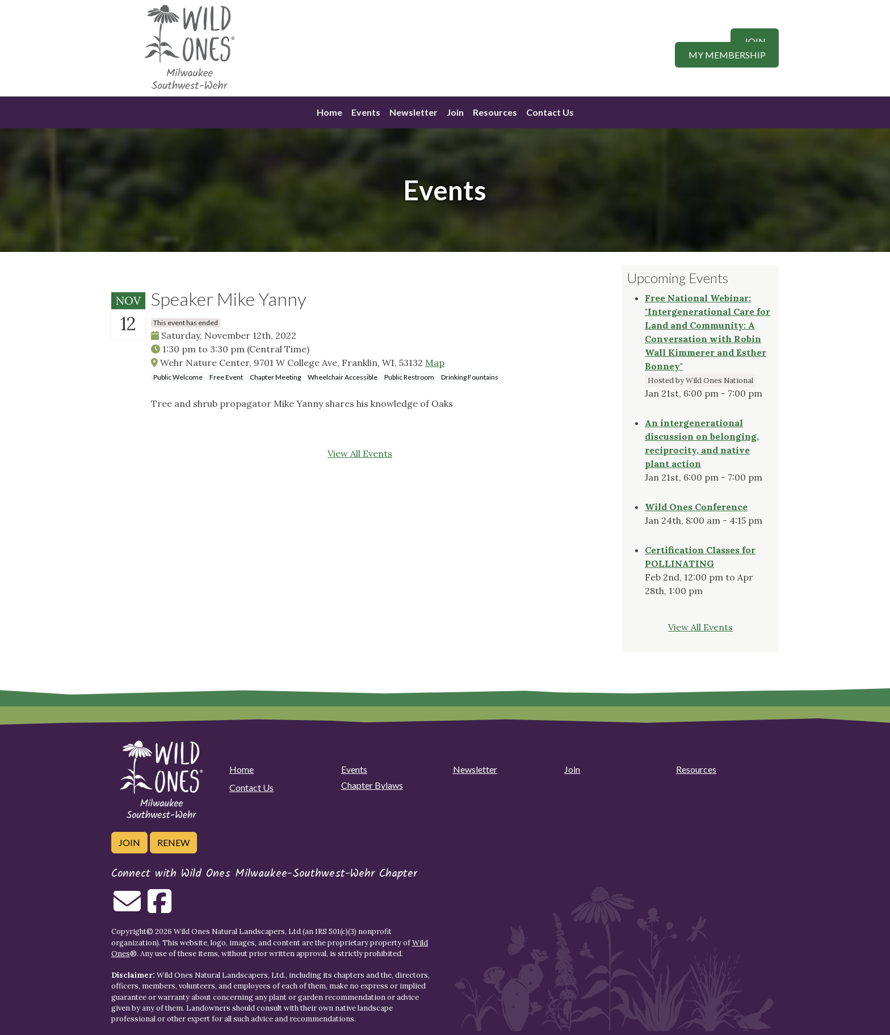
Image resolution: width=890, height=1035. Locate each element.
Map (434, 362)
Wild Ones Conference (696, 506)
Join (755, 41)
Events (365, 112)
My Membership (727, 54)
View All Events (360, 453)
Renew (173, 842)
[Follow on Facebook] (159, 908)
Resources (495, 112)
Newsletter (413, 112)
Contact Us (550, 112)
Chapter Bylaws (372, 785)
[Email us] (127, 908)
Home (329, 112)
